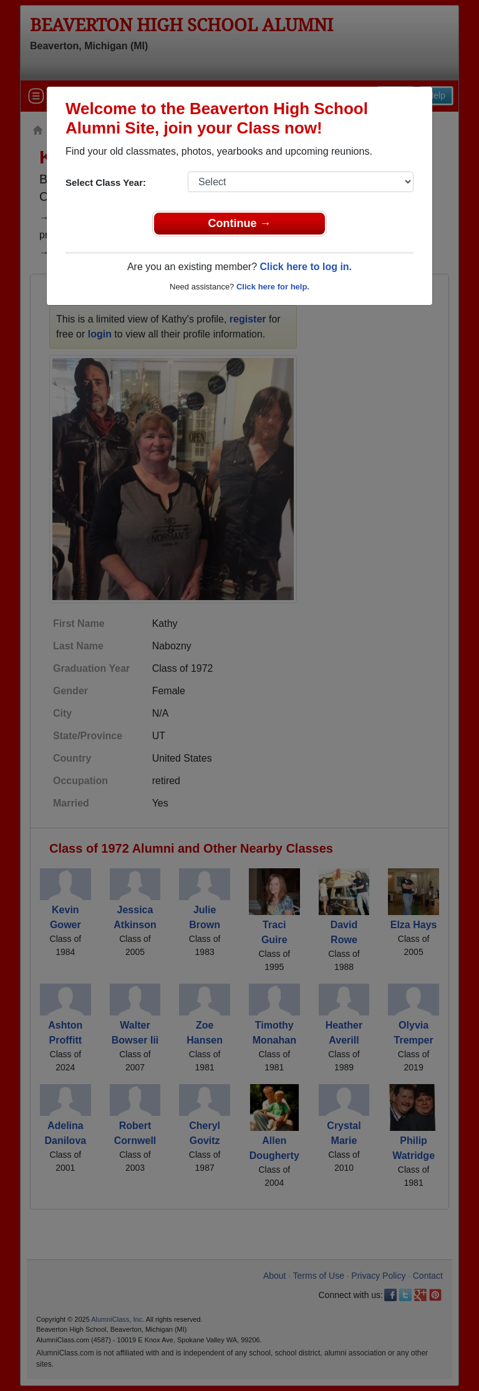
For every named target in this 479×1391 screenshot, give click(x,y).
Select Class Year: (105, 182)
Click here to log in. (305, 266)
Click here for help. (272, 286)
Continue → (239, 223)
